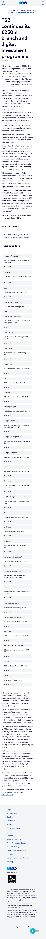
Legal (9, 809)
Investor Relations (14, 839)
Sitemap (10, 862)
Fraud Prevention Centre (16, 843)
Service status (12, 854)
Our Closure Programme (16, 850)
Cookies (10, 817)
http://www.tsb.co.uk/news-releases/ (15, 237)
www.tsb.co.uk (7, 795)
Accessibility (12, 813)
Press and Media (13, 828)
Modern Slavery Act (14, 847)
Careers (10, 836)
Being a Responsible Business (18, 858)
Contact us (11, 821)
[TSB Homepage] (30, 2)
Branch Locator (13, 832)
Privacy (10, 824)
